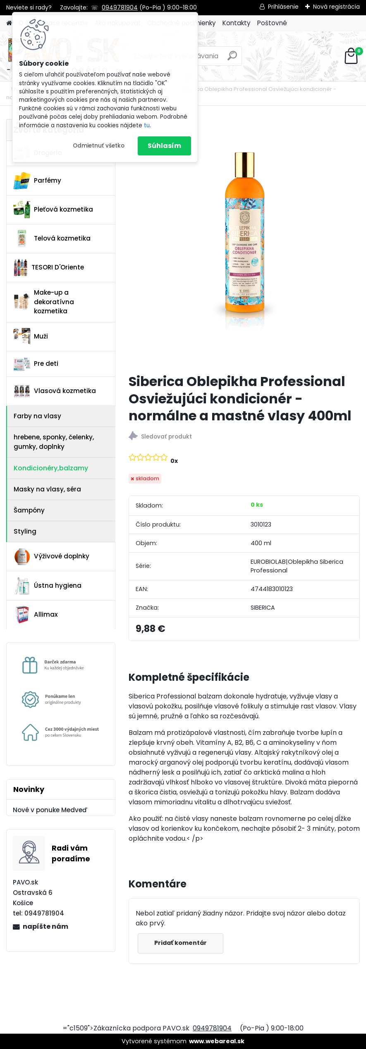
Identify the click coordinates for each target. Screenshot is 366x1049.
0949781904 (120, 7)
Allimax (35, 614)
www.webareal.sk (216, 1041)
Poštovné (272, 23)
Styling (25, 531)
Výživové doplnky (51, 556)
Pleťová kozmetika (53, 209)
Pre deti (35, 364)
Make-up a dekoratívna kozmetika (43, 302)
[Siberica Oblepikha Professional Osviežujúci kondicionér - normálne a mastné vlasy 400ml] (244, 243)
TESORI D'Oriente (48, 268)
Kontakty (236, 23)
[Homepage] (9, 23)
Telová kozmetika (52, 238)
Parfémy (37, 180)
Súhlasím (164, 145)
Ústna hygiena (47, 585)
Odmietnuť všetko (98, 146)
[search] (232, 59)
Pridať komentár (181, 943)
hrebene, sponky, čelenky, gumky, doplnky (54, 442)
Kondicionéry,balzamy (51, 468)
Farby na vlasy (37, 416)
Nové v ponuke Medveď (50, 810)
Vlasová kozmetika (54, 391)
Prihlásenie (283, 6)
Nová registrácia (336, 6)
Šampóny (29, 510)
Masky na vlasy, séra (47, 489)
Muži (30, 336)
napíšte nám (45, 926)
